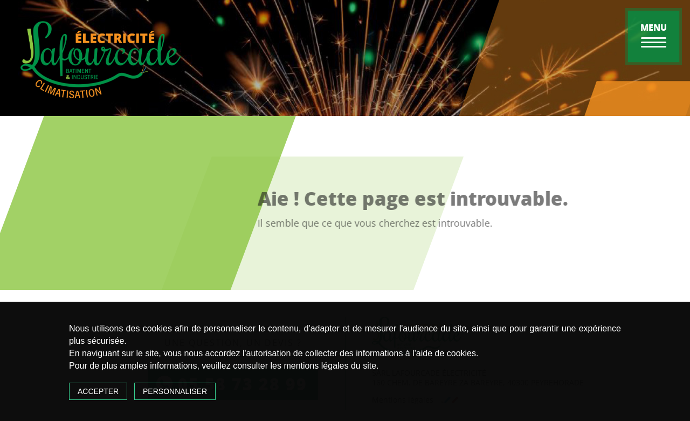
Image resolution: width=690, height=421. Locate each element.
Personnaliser (175, 391)
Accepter (98, 391)
